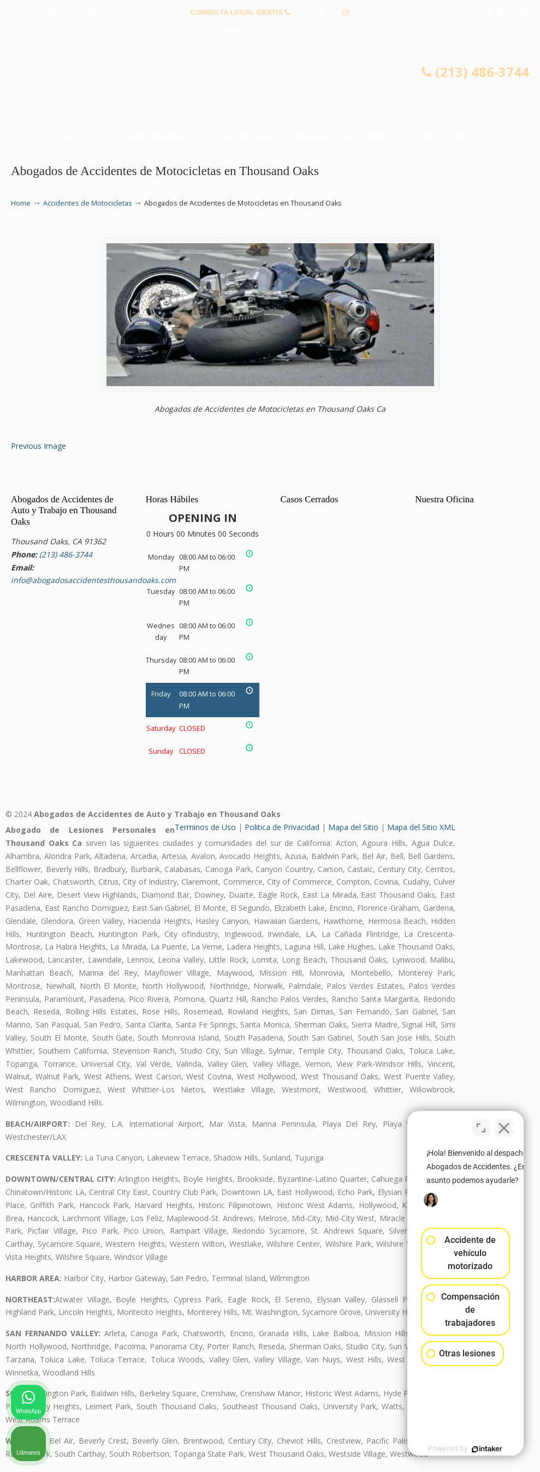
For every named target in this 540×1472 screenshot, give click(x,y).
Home (21, 203)
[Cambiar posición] (481, 1123)
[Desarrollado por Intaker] (447, 1449)
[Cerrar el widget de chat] (504, 1123)
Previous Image (38, 446)
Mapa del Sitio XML (421, 827)
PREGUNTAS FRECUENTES (61, 12)
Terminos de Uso (205, 827)
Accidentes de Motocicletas (87, 203)
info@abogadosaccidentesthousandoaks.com (270, 29)
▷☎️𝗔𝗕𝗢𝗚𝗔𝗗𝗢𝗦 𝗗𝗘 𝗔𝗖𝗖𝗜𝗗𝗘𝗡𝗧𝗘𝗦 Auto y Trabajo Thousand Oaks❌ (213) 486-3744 (270, 85)
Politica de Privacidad (282, 827)
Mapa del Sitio (353, 827)
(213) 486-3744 (316, 12)
